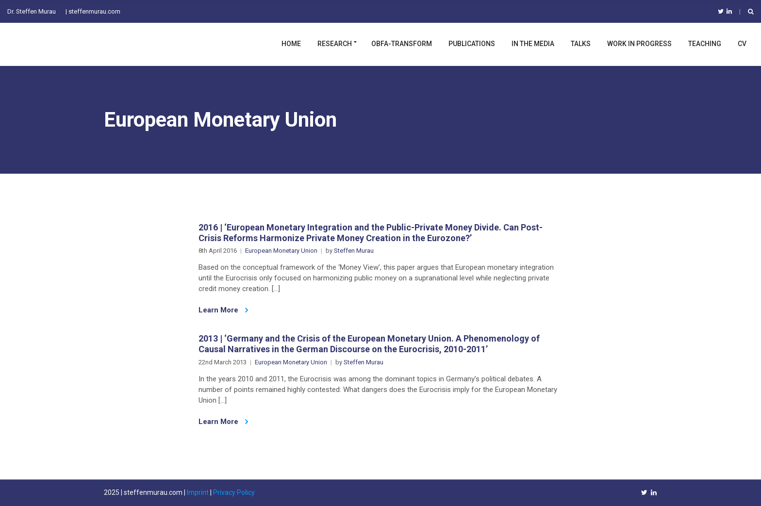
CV (742, 44)
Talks (581, 44)
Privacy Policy (234, 492)
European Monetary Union (281, 250)
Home (291, 44)
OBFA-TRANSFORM (401, 44)
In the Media (533, 44)
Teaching (704, 44)
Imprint (198, 492)
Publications (471, 44)
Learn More (223, 310)
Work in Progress (639, 44)
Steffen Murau (354, 250)
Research (334, 44)
